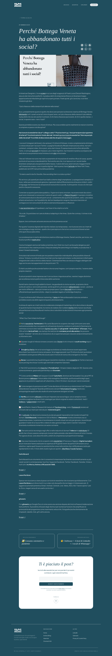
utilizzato (38, 397)
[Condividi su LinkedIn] (82, 45)
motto (71, 308)
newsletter (29, 324)
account (35, 151)
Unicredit (68, 289)
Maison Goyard (70, 195)
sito (54, 153)
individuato (83, 431)
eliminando (23, 114)
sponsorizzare (64, 135)
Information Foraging (68, 389)
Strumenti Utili (47, 641)
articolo (26, 415)
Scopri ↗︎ (22, 470)
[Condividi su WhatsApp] (86, 49)
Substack (75, 635)
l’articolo (71, 166)
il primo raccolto (51, 329)
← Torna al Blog (25, 18)
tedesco (22, 402)
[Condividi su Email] (89, 49)
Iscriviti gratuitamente (56, 584)
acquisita (73, 360)
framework (76, 407)
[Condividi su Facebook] (89, 45)
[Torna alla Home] (18, 630)
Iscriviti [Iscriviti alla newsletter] (94, 4)
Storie (59, 342)
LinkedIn (75, 633)
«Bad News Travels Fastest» (72, 449)
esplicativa (36, 240)
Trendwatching (60, 407)
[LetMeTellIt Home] (18, 5)
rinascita (43, 368)
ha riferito (30, 350)
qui (67, 133)
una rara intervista (27, 208)
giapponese (31, 402)
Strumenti (84, 4)
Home (45, 633)
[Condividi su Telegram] (82, 49)
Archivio (66, 4)
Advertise (75, 4)
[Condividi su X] (86, 45)
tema (55, 297)
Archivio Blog (47, 635)
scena (43, 93)
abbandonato (74, 287)
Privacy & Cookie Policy (79, 638)
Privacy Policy (62, 588)
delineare (33, 378)
